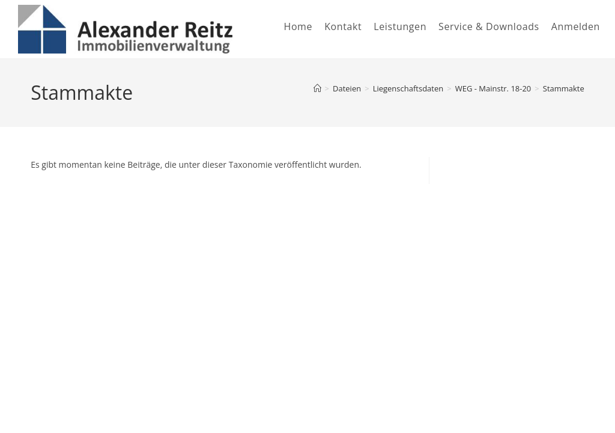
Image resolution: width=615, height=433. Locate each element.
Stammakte (563, 88)
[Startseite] (317, 88)
